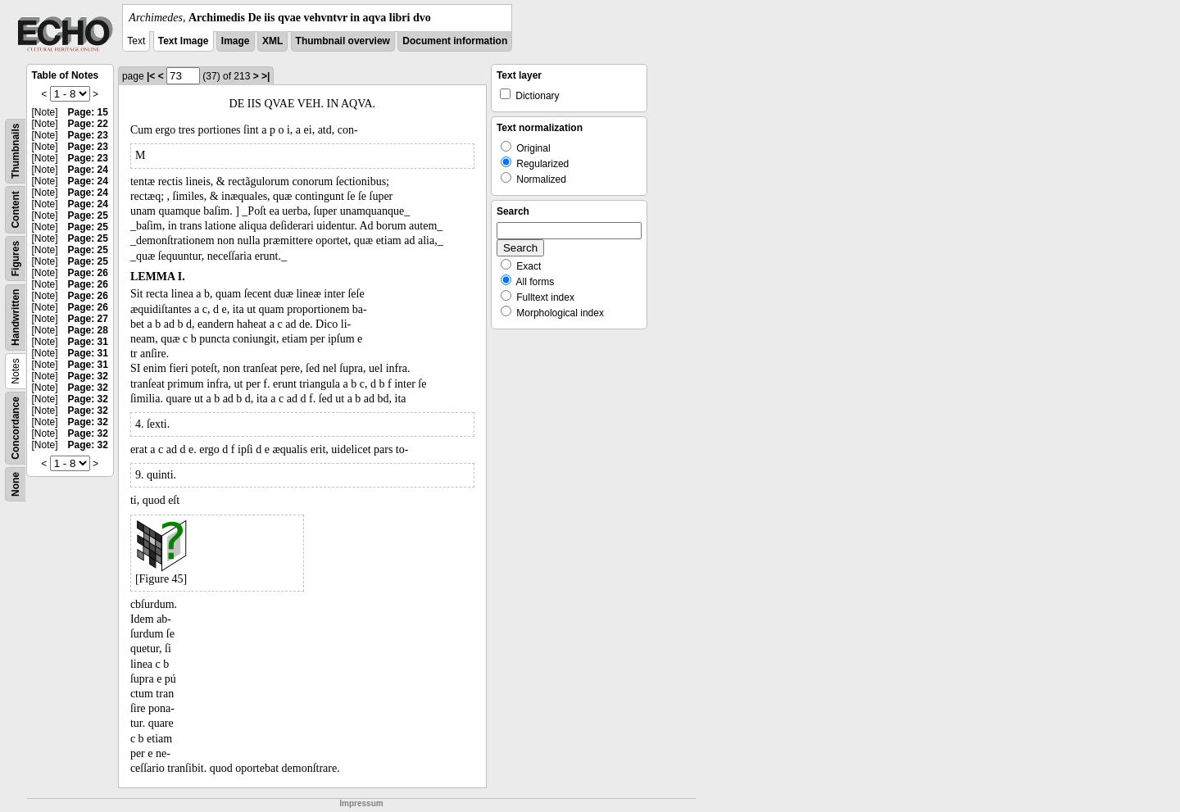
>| (265, 76)
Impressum (361, 803)
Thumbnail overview (343, 41)
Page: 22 (88, 123)
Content (15, 209)
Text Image (183, 41)
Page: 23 (88, 135)
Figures (15, 258)
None (15, 484)
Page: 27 (88, 318)
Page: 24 (88, 169)
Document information (454, 41)
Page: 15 (88, 112)
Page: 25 (88, 215)
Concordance (15, 428)
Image (235, 41)
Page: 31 (88, 341)
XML (272, 41)
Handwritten (15, 317)
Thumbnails (15, 151)
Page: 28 (88, 330)
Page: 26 (88, 273)
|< (151, 76)
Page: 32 (88, 376)
